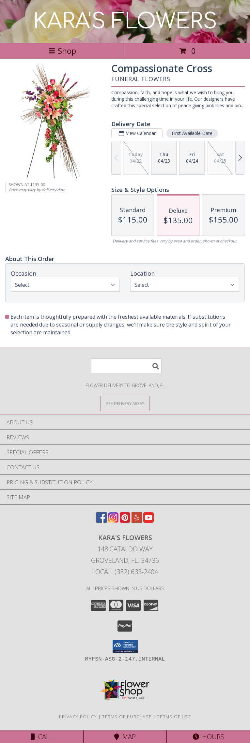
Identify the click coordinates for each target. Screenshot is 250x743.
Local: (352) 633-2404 (125, 571)
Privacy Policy (78, 717)
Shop (62, 50)
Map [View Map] (125, 736)
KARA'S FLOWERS (125, 21)
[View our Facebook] (101, 520)
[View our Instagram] (113, 520)
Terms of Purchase (126, 717)
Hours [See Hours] (208, 736)
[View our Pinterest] (125, 520)
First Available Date (192, 133)
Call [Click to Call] (42, 736)
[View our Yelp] (137, 520)
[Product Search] (126, 365)
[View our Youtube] (148, 520)
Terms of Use (174, 717)
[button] (125, 646)
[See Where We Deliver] (125, 403)
